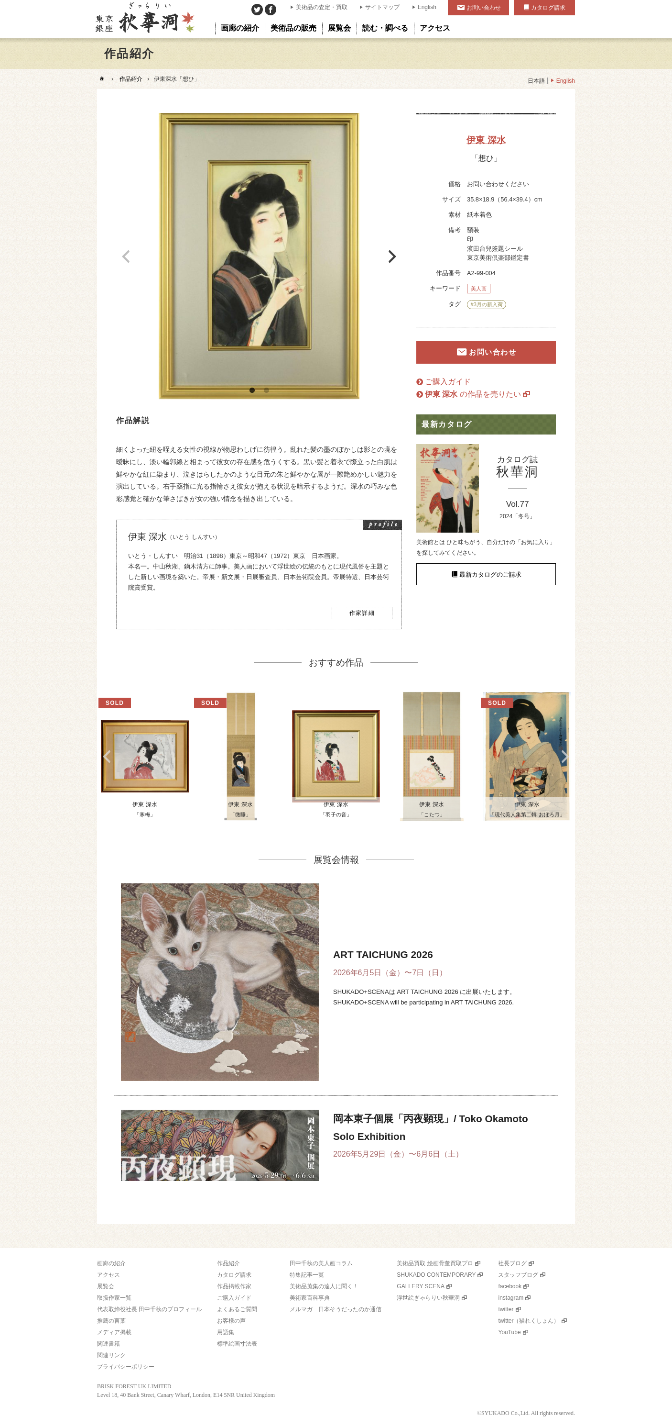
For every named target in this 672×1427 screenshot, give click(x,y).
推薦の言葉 (111, 1320)
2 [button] (266, 390)
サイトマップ (382, 7)
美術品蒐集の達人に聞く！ (324, 1286)
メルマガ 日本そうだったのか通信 (335, 1309)
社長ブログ (512, 1263)
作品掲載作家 (234, 1286)
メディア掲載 (114, 1332)
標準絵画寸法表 (237, 1343)
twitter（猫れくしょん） (528, 1320)
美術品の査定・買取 (321, 7)
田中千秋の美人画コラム (321, 1263)
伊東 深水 (485, 140)
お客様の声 (231, 1320)
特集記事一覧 (307, 1274)
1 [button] (252, 390)
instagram (510, 1297)
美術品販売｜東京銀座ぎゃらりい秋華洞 (144, 19)
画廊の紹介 (111, 1263)
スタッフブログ (518, 1274)
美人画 (479, 288)
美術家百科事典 (310, 1297)
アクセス (108, 1274)
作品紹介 (130, 79)
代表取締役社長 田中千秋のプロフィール (149, 1309)
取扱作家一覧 (114, 1297)
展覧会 (105, 1286)
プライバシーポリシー (125, 1366)
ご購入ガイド (448, 382)
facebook (509, 1286)
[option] (259, 256)
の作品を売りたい (473, 394)
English (427, 7)
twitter (505, 1309)
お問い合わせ (483, 7)
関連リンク (111, 1355)
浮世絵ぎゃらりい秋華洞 (428, 1297)
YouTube (509, 1332)
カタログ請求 (548, 7)
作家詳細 (362, 613)
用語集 (225, 1332)
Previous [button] (125, 256)
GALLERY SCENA (420, 1286)
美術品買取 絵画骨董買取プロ (435, 1263)
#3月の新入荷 (486, 304)
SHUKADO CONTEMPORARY (436, 1274)
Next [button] (392, 256)
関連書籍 (108, 1343)
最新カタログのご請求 (490, 574)
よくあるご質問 (237, 1309)
